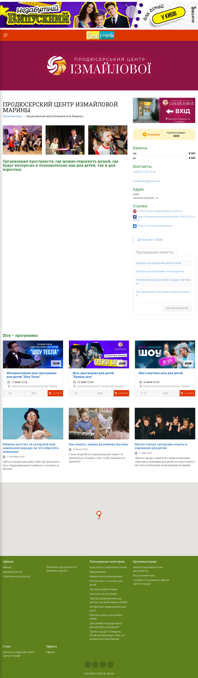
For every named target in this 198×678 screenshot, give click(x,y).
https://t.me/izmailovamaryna (155, 225)
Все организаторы (144, 575)
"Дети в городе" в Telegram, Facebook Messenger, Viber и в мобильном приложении (107, 635)
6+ (8, 394)
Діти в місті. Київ (150, 240)
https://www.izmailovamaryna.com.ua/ (160, 210)
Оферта (50, 652)
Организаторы (12, 116)
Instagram (95, 664)
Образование (98, 571)
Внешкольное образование (106, 576)
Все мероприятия (177, 308)
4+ (74, 394)
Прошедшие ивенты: (155, 252)
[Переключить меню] (5, 35)
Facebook (87, 664)
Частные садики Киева (103, 589)
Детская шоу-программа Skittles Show (158, 263)
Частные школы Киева (103, 593)
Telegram (102, 664)
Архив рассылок (12, 571)
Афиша (7, 567)
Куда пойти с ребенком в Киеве (108, 567)
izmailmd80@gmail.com (146, 181)
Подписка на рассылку (16, 576)
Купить (55, 393)
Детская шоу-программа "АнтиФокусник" (160, 271)
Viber (110, 664)
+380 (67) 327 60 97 (144, 171)
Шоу (31, 393)
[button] (99, 515)
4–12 (142, 394)
